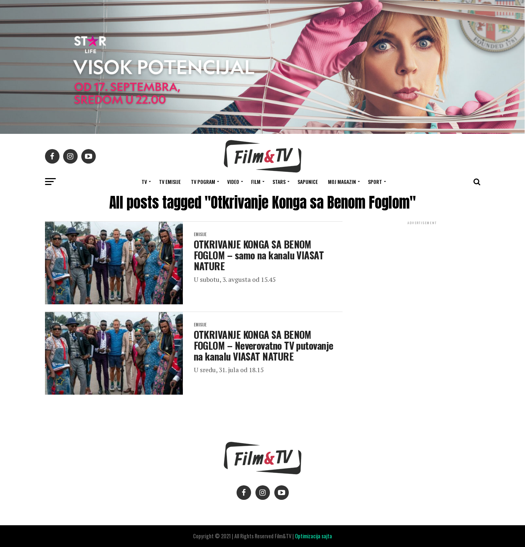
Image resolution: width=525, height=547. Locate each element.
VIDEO (233, 181)
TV (144, 181)
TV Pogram (203, 181)
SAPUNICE (308, 181)
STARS (279, 181)
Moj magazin (342, 181)
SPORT (375, 181)
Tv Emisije (170, 181)
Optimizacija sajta (313, 536)
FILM (256, 181)
